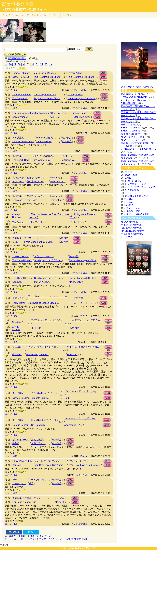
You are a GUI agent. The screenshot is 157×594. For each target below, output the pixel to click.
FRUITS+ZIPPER (134, 181)
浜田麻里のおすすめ (131, 228)
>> (50, 64)
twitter (31, 532)
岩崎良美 (17, 238)
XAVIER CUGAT (16, 328)
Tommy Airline (75, 73)
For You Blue (37, 222)
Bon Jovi (16, 465)
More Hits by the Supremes (82, 98)
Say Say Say (58, 113)
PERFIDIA (36, 328)
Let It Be (78, 222)
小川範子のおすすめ (131, 225)
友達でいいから (35, 177)
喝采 (31, 483)
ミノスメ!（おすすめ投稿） (74, 539)
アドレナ (129, 193)
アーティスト (36, 15)
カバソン (54, 15)
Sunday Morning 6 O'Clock (48, 260)
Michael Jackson (20, 398)
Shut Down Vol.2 (68, 160)
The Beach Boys (20, 160)
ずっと (128, 171)
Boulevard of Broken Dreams (43, 303)
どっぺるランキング (35, 539)
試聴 (103, 73)
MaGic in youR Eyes (44, 73)
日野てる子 (18, 297)
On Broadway (38, 425)
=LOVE (130, 199)
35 (41, 64)
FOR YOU (72, 354)
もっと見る (126, 237)
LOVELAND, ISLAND (37, 354)
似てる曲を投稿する (15, 54)
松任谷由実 (18, 321)
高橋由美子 (18, 156)
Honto (129, 202)
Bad (67, 398)
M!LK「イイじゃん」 (131, 140)
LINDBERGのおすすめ (132, 231)
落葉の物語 (37, 439)
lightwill (75, 548)
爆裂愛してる (133, 211)
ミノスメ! (67, 15)
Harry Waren (18, 303)
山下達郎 (17, 354)
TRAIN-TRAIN (43, 141)
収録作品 (67, 137)
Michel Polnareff (20, 77)
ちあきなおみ (19, 483)
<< (5, 64)
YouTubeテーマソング (46, 461)
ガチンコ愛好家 (79, 89)
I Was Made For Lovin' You (38, 242)
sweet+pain (131, 175)
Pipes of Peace (79, 113)
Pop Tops (17, 502)
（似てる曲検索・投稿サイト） (25, 9)
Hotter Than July (80, 117)
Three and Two (57, 181)
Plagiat (83, 315)
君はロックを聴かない (136, 196)
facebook (14, 532)
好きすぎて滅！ (133, 190)
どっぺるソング (17, 3)
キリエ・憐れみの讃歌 (137, 214)
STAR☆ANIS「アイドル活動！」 (138, 149)
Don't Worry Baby (41, 160)
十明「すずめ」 (129, 124)
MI (86, 132)
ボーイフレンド (37, 479)
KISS (15, 242)
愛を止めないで (35, 181)
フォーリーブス (20, 256)
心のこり (131, 205)
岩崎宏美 (17, 498)
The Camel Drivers (22, 260)
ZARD (128, 178)
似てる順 (10, 67)
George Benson (20, 425)
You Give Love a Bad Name (49, 465)
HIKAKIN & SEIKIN (22, 461)
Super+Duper (133, 208)
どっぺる (12, 15)
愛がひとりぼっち (33, 238)
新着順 (22, 67)
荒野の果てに (38, 443)
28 (10, 64)
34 (37, 64)
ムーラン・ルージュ (84, 303)
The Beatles (18, 222)
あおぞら (59, 498)
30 (19, 64)
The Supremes (20, 98)
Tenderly (54, 177)
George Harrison (16, 215)
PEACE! (64, 156)
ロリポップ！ (90, 548)
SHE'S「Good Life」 (131, 127)
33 (32, 64)
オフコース (18, 181)
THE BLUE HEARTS (23, 141)
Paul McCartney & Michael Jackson (30, 113)
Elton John (17, 200)
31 (23, 64)
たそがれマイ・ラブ (135, 184)
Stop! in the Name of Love (47, 98)
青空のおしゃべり (43, 256)
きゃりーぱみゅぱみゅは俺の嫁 (137, 86)
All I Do (55, 117)
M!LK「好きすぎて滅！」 (134, 137)
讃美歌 (15, 443)
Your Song (32, 200)
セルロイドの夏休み (42, 156)
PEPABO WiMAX (17, 58)
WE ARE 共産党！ (45, 137)
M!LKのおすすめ (129, 222)
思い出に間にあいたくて (44, 393)
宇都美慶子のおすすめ (132, 234)
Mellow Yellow (41, 282)
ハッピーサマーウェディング (140, 187)
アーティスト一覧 (13, 539)
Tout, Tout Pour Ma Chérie (47, 77)
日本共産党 (18, 137)
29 (14, 64)
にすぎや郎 (81, 474)
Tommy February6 (21, 73)
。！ (85, 151)
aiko (14, 479)
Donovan (17, 282)
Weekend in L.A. (72, 425)
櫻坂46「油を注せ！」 (132, 133)
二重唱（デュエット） (36, 498)
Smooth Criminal (40, 398)
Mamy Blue (30, 502)
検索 (89, 49)
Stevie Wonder (20, 117)
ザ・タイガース (20, 439)
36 (46, 64)
